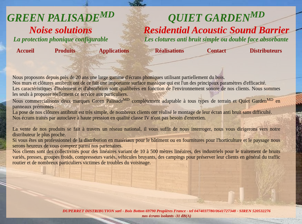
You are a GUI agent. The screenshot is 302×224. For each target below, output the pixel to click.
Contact (216, 51)
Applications (114, 51)
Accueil (25, 51)
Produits (65, 51)
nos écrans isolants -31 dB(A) (166, 215)
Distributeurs (266, 51)
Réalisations (169, 51)
